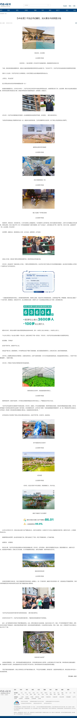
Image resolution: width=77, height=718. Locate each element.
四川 (39, 694)
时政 (8, 10)
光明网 (15, 698)
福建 (62, 692)
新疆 (59, 694)
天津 (26, 692)
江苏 (54, 692)
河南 (74, 692)
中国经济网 (55, 696)
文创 (74, 10)
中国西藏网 (68, 696)
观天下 (58, 10)
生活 (39, 689)
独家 (62, 689)
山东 (70, 692)
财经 (33, 689)
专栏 (43, 10)
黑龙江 (46, 692)
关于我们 (2, 694)
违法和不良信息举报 (24, 701)
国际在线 (37, 696)
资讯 (17, 10)
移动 (70, 6)
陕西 (55, 694)
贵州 (43, 694)
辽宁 (37, 692)
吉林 (41, 692)
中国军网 (21, 698)
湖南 (19, 694)
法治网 (39, 698)
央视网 (42, 696)
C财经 (26, 10)
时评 (21, 689)
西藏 (51, 694)
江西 (66, 692)
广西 (27, 694)
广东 (23, 694)
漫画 (50, 10)
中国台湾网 (61, 696)
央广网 (74, 696)
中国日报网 (2, 13)
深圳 (63, 694)
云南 (47, 694)
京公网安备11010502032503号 (26, 703)
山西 (33, 692)
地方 (67, 10)
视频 (35, 10)
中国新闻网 (27, 698)
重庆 (35, 694)
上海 (50, 692)
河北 (29, 692)
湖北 (15, 694)
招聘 (68, 689)
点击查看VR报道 (39, 576)
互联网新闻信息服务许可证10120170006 (37, 701)
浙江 (58, 692)
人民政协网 (33, 698)
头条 (5, 13)
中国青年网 (48, 696)
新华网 (27, 696)
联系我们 (6, 694)
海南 (31, 694)
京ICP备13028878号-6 (48, 703)
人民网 (22, 696)
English (65, 6)
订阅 (74, 6)
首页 (1, 10)
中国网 (31, 696)
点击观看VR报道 (39, 58)
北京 (22, 692)
